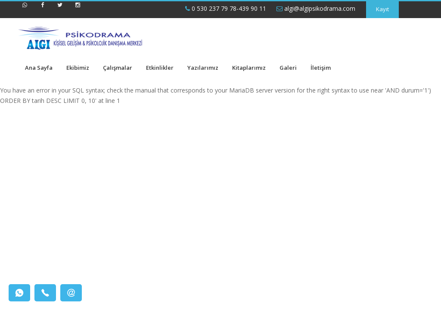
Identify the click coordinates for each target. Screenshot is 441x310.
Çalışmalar (117, 67)
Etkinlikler (160, 67)
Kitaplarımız (249, 67)
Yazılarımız (202, 67)
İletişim (321, 67)
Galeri (288, 67)
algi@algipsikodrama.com (315, 8)
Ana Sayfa (39, 67)
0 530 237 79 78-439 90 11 (225, 8)
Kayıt (382, 9)
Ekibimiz (77, 67)
